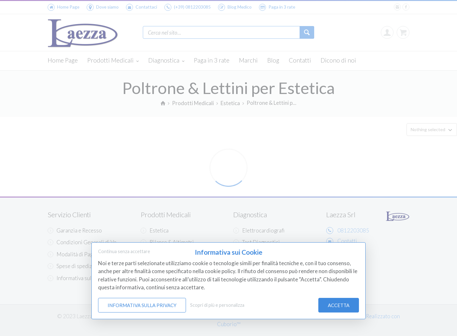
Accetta (338, 305)
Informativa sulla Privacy (142, 305)
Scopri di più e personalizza (217, 305)
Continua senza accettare (124, 251)
